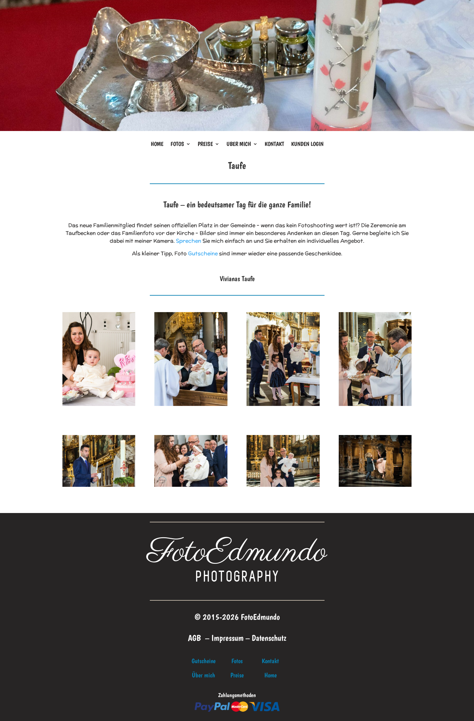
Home (157, 144)
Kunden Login (307, 144)
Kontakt (274, 144)
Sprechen (188, 241)
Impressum (227, 638)
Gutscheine (203, 253)
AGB (194, 638)
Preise (205, 144)
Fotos (177, 144)
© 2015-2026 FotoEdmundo (237, 617)
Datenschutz (269, 638)
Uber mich (238, 144)
